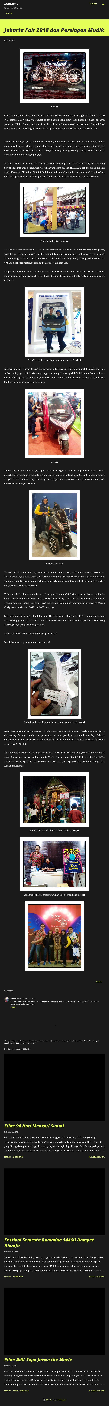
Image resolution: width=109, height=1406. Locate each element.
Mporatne (15, 998)
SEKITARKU (11, 4)
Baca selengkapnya (97, 1157)
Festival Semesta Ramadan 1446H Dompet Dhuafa (49, 1243)
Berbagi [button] (99, 982)
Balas (13, 1007)
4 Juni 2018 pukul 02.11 (28, 998)
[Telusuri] (93, 4)
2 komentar (18, 1157)
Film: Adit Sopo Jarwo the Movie (38, 1360)
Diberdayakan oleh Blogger (54, 1400)
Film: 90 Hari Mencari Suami (34, 1126)
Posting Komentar (21, 1391)
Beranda (9, 13)
